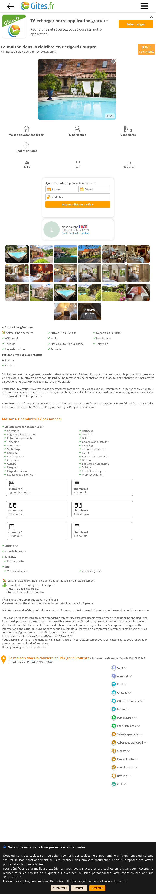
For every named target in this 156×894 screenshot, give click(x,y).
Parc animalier (124, 759)
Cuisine (10, 546)
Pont (119, 684)
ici (126, 881)
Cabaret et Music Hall (129, 742)
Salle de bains (14, 551)
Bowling (121, 776)
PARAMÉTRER (60, 888)
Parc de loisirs (124, 767)
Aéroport (121, 676)
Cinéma (120, 751)
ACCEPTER (97, 888)
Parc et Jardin (124, 717)
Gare (119, 667)
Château (121, 692)
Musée (120, 709)
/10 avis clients (146, 49)
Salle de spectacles (127, 734)
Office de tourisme (127, 701)
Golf (118, 784)
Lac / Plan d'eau (125, 726)
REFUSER (79, 888)
